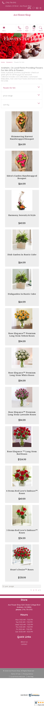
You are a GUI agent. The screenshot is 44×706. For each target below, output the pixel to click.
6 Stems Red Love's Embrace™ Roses (22, 492)
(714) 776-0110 (11, 3)
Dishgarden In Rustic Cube (22, 294)
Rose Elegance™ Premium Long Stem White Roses (22, 374)
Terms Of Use (15, 674)
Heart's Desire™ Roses (22, 569)
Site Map (30, 676)
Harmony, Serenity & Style (22, 215)
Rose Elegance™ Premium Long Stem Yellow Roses (22, 334)
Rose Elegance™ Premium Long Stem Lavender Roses (22, 413)
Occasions (9, 62)
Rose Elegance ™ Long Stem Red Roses (22, 452)
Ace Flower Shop (22, 15)
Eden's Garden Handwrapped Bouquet (22, 177)
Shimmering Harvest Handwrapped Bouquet (22, 137)
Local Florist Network (17, 676)
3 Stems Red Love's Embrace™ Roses (22, 531)
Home (3, 62)
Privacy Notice (28, 674)
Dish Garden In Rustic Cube (22, 254)
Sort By (6, 105)
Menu (4, 31)
